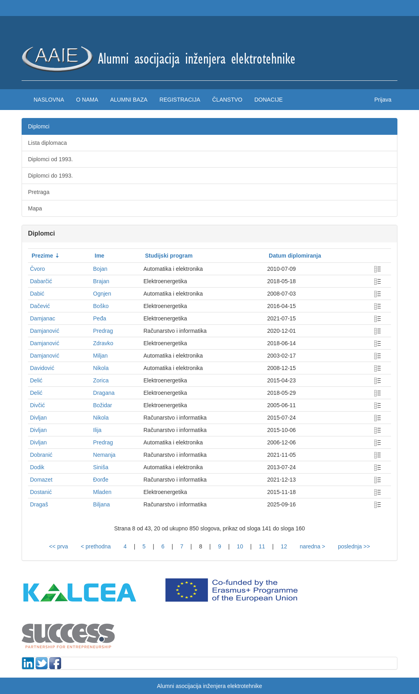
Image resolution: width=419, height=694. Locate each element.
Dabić (37, 293)
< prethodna (96, 546)
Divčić (37, 405)
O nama (87, 99)
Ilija (97, 430)
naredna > (312, 546)
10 (240, 546)
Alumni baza (128, 99)
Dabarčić (41, 281)
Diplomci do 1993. (50, 175)
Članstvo (227, 99)
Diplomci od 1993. (50, 159)
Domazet (41, 479)
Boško (101, 306)
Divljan (38, 417)
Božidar (102, 405)
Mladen (102, 492)
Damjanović (44, 331)
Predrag (103, 331)
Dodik (37, 467)
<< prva (58, 546)
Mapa (35, 208)
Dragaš (39, 504)
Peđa (99, 318)
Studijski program (169, 255)
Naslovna (49, 99)
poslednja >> (354, 546)
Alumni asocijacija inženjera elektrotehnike (209, 686)
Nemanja (104, 455)
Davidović (42, 368)
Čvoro (37, 269)
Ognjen (102, 293)
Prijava (382, 99)
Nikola (101, 368)
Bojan (100, 269)
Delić (36, 380)
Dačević (40, 306)
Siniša (100, 467)
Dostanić (41, 492)
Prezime (42, 255)
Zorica (101, 380)
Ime (99, 255)
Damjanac (42, 318)
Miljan (100, 355)
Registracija (180, 99)
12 (284, 546)
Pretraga (39, 192)
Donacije (268, 99)
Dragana (104, 393)
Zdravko (103, 343)
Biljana (101, 504)
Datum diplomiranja (295, 255)
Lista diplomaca (47, 143)
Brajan (101, 281)
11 (262, 546)
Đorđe (100, 479)
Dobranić (41, 455)
